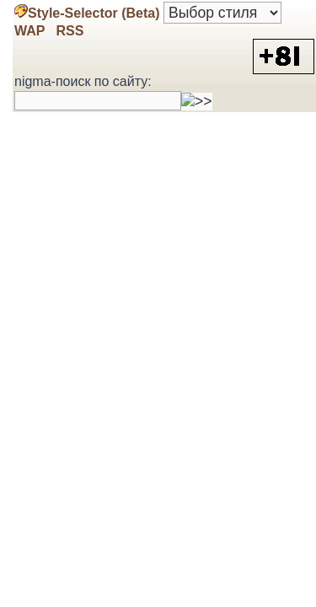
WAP (29, 31)
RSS (67, 31)
